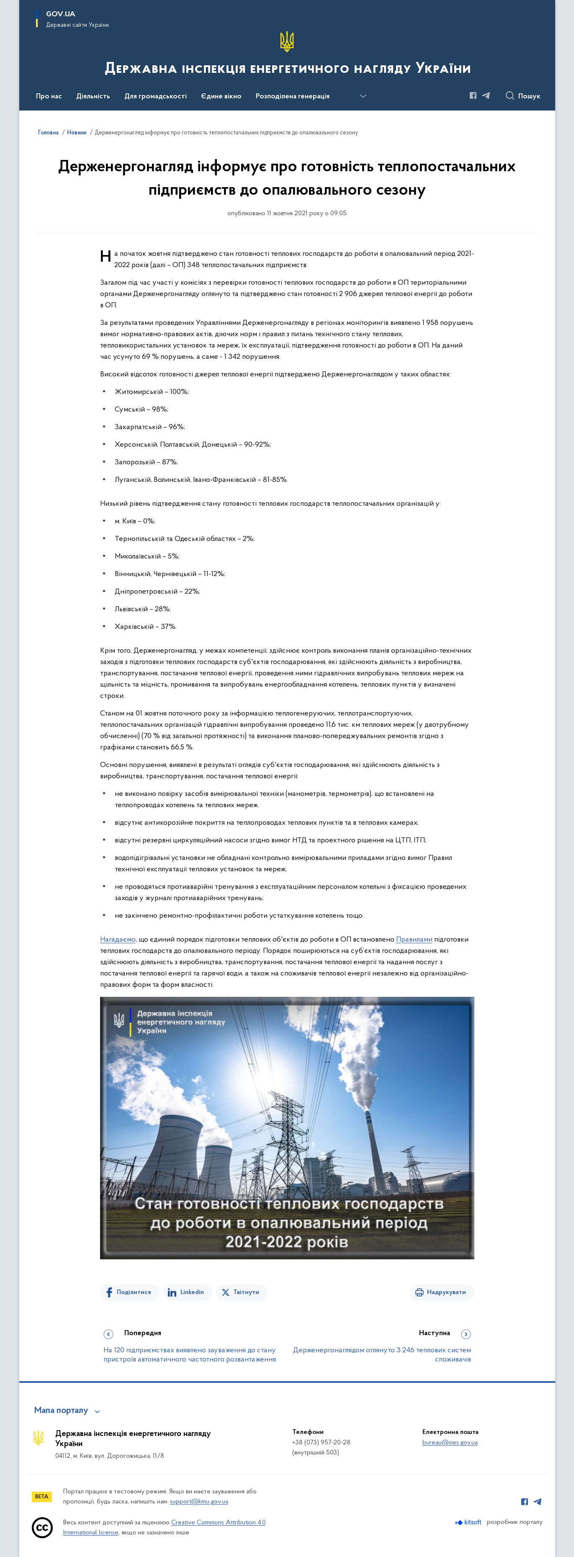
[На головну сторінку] (287, 54)
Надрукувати (446, 1292)
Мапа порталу (61, 1410)
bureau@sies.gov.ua (450, 1442)
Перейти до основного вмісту (5, 5)
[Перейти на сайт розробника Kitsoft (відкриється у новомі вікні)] (469, 1522)
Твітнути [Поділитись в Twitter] (246, 1292)
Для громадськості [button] (155, 96)
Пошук (529, 96)
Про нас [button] (49, 96)
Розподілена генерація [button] (292, 96)
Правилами (414, 940)
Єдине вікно (221, 96)
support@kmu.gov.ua (199, 1501)
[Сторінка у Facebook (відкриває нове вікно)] (473, 95)
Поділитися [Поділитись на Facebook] (134, 1292)
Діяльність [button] (93, 96)
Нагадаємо (118, 940)
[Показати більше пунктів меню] (363, 96)
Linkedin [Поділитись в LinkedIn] (192, 1292)
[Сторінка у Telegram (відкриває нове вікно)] (486, 95)
